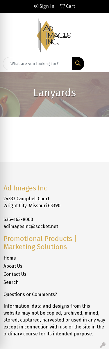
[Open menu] (97, 63)
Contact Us (14, 274)
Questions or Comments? (30, 294)
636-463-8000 (18, 219)
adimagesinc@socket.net (30, 226)
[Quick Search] (37, 63)
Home (9, 258)
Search (11, 282)
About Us (12, 266)
